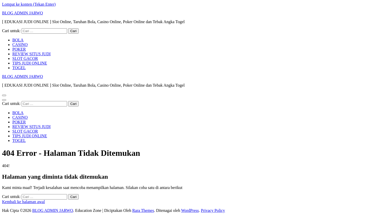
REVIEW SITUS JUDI (31, 54)
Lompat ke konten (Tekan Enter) (29, 4)
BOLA (18, 40)
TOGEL (19, 68)
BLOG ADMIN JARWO (22, 13)
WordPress (190, 210)
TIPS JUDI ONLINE (29, 63)
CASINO (20, 44)
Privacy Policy (213, 210)
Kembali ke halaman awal (23, 202)
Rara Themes (143, 210)
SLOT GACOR (25, 58)
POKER (19, 49)
